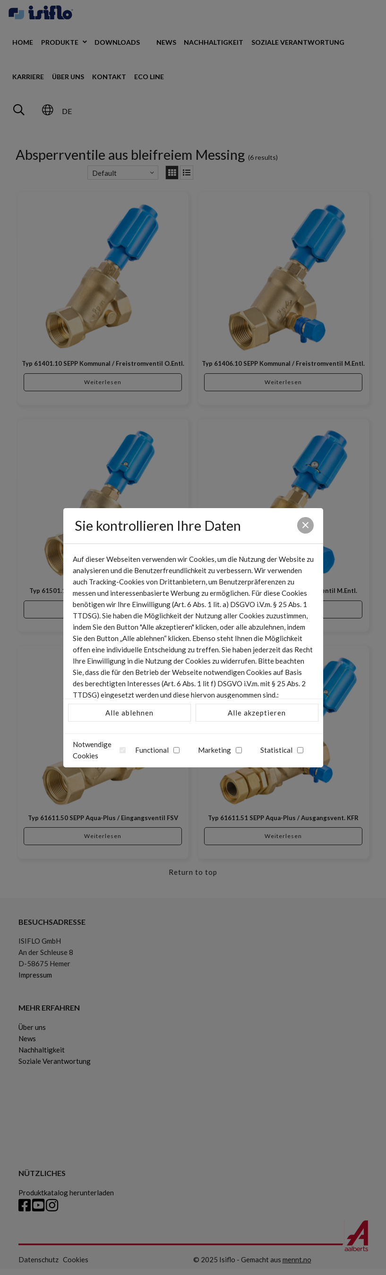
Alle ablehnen (129, 712)
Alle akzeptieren (257, 712)
